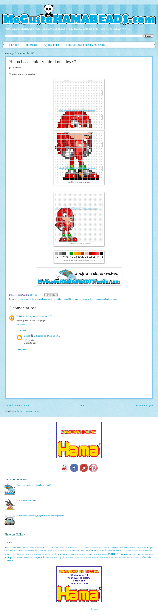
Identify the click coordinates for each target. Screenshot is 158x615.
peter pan (144, 554)
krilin (12, 554)
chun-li (86, 547)
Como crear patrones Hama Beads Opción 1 (35, 485)
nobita (78, 554)
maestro (22, 554)
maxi (50, 299)
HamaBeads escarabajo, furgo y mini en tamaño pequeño (40, 516)
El (53, 550)
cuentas (130, 547)
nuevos (83, 554)
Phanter (150, 554)
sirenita (111, 557)
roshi (89, 557)
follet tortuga (67, 550)
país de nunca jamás (94, 554)
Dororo (31, 550)
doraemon (19, 550)
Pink (18, 557)
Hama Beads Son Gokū (26, 500)
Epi (56, 550)
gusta (39, 299)
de (142, 547)
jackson (146, 550)
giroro (74, 550)
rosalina (80, 557)
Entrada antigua (143, 405)
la (15, 554)
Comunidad (114, 547)
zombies (9, 560)
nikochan (73, 554)
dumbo (50, 550)
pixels (35, 557)
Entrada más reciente (17, 405)
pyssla (115, 299)
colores (97, 547)
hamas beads (118, 550)
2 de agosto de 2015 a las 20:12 (47, 336)
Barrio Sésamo (37, 547)
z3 (5, 560)
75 (9, 547)
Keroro (7, 554)
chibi (82, 547)
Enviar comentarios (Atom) (28, 411)
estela (60, 550)
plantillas (108, 299)
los (18, 554)
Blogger (94, 609)
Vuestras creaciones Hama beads (85, 44)
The (128, 557)
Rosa (75, 557)
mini (63, 299)
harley (134, 550)
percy (131, 554)
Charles (71, 547)
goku (78, 550)
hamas (109, 550)
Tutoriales (31, 44)
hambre (128, 550)
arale (24, 547)
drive (45, 550)
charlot (77, 547)
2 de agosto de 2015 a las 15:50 (39, 316)
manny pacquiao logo (33, 554)
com (102, 547)
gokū (82, 550)
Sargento (95, 557)
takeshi (124, 557)
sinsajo (106, 557)
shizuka (101, 557)
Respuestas (24, 330)
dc (140, 547)
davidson (136, 547)
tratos (136, 557)
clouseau (92, 547)
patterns (83, 299)
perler (90, 299)
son (116, 557)
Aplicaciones (51, 44)
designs (32, 299)
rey (67, 557)
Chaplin (66, 547)
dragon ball (39, 550)
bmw (56, 547)
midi (58, 299)
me (54, 299)
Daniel (27, 336)
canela (61, 547)
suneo (119, 557)
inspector (139, 550)
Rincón (70, 557)
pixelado (23, 557)
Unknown (20, 316)
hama (44, 299)
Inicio (82, 405)
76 (11, 547)
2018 (6, 547)
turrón (141, 557)
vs (152, 557)
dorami (26, 550)
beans (26, 299)
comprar (106, 547)
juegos (151, 550)
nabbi (68, 299)
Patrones (14, 44)
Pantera (104, 554)
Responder (20, 324)
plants (49, 557)
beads (20, 299)
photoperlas (98, 299)
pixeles (30, 557)
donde (13, 550)
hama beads (102, 550)
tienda (132, 557)
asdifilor (29, 547)
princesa (55, 557)
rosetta (85, 557)
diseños (8, 550)
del (145, 547)
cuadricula (123, 547)
